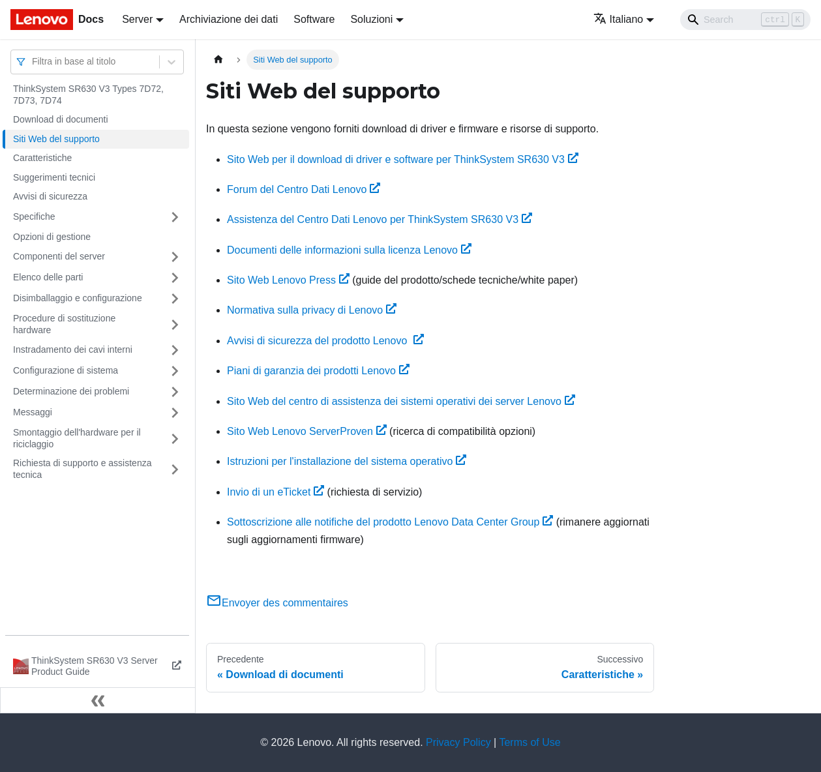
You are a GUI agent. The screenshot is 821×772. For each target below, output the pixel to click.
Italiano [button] (618, 19)
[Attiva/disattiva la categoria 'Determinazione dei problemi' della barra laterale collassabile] (174, 391)
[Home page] (218, 60)
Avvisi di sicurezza (50, 196)
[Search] (745, 19)
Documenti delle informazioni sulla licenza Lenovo (349, 250)
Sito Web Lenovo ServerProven (307, 431)
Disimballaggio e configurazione (77, 298)
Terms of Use (529, 742)
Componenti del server (59, 256)
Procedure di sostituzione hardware (64, 324)
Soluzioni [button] (371, 19)
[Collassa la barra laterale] (98, 700)
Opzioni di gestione (52, 236)
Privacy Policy (458, 742)
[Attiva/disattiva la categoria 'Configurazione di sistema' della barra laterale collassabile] (174, 371)
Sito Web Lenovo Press (288, 280)
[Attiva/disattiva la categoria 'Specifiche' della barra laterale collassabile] (174, 217)
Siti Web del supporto (56, 139)
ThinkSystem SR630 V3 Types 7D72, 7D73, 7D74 (88, 94)
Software (314, 19)
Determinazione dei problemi (71, 391)
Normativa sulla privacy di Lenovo (311, 310)
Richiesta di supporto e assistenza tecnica (82, 469)
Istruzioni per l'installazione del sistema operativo (346, 461)
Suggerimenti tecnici (54, 177)
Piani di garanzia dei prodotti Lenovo (318, 370)
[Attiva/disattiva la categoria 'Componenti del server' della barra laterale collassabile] (174, 256)
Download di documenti (60, 119)
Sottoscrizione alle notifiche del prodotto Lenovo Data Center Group (390, 521)
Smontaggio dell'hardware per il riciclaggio (77, 438)
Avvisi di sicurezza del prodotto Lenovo (325, 340)
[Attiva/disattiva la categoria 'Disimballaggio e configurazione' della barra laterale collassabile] (174, 298)
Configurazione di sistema (65, 370)
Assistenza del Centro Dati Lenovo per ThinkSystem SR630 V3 (379, 219)
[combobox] (33, 61)
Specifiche (34, 216)
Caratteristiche (42, 158)
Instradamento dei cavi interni (72, 349)
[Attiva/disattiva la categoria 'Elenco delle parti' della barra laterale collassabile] (174, 277)
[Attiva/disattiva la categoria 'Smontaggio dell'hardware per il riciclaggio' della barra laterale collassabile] (174, 438)
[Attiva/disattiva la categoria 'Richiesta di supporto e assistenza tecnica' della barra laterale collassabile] (174, 469)
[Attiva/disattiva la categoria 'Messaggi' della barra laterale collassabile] (174, 412)
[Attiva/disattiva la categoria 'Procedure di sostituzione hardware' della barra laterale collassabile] (174, 324)
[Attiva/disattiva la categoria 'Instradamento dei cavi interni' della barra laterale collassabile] (174, 350)
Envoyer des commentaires (277, 602)
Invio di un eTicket (275, 491)
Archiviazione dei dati (228, 19)
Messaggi (32, 412)
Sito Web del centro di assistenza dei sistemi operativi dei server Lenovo (401, 401)
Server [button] (137, 19)
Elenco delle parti (48, 277)
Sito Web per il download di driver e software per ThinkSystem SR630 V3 (402, 159)
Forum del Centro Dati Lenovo (303, 189)
